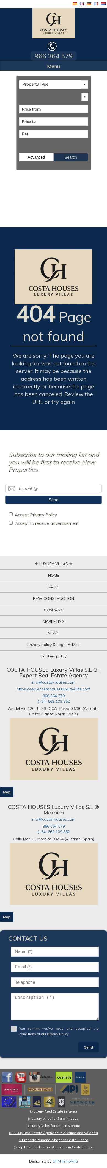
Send (54, 499)
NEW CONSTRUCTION (53, 598)
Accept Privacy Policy (36, 514)
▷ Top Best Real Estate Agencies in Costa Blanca (53, 1147)
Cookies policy (53, 656)
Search (71, 157)
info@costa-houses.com (53, 682)
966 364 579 (54, 695)
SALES (53, 586)
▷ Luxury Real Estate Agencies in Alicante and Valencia (53, 1133)
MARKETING (53, 621)
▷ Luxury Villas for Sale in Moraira (53, 1126)
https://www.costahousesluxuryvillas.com (53, 689)
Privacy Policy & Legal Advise (53, 644)
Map (6, 792)
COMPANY (53, 609)
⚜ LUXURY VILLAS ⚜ (54, 563)
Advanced (36, 157)
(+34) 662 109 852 (53, 701)
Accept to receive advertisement (46, 523)
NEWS (53, 633)
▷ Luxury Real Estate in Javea (53, 1111)
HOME (53, 575)
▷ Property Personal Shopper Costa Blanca (53, 1140)
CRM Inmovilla (65, 1161)
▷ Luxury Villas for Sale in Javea (53, 1118)
